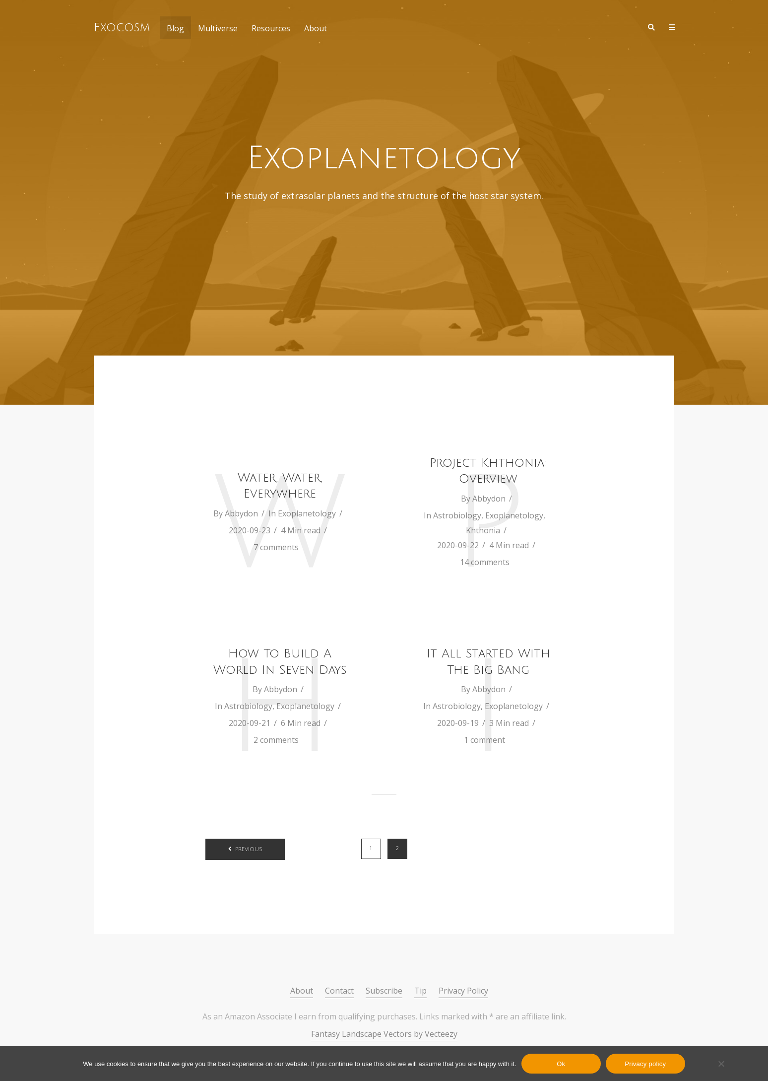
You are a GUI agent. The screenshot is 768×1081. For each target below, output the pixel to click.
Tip (420, 990)
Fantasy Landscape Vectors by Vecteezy (384, 1033)
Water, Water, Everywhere (280, 485)
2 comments (276, 739)
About (315, 28)
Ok (561, 1064)
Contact (339, 990)
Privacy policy (645, 1064)
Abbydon (241, 513)
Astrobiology (457, 515)
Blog (175, 28)
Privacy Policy (463, 990)
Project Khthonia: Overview (488, 470)
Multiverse (218, 28)
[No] (721, 1064)
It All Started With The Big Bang (488, 661)
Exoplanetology (307, 513)
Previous (248, 850)
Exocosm (122, 27)
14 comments (485, 562)
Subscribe (384, 990)
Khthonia (483, 530)
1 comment (484, 739)
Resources (271, 28)
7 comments (276, 547)
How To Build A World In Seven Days (280, 661)
